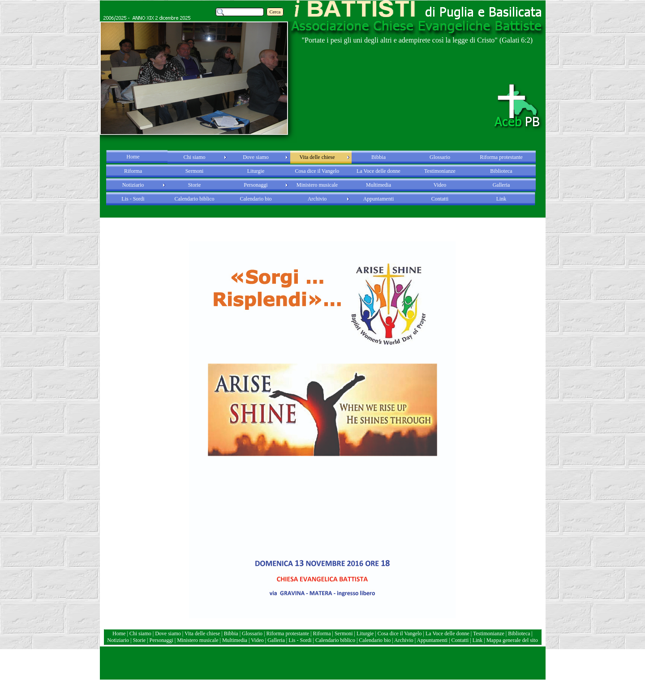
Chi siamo (140, 633)
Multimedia (234, 640)
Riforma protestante (287, 633)
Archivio (403, 640)
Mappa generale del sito (512, 640)
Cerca (275, 11)
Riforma (322, 633)
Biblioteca (519, 633)
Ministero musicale (197, 640)
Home (119, 633)
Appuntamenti (433, 640)
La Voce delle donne (447, 633)
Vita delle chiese (202, 633)
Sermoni (344, 633)
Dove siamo (168, 633)
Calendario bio (375, 640)
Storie (139, 640)
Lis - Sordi (299, 640)
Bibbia (232, 633)
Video (257, 640)
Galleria (276, 640)
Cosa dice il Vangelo (400, 633)
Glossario (252, 633)
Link (478, 640)
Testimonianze (488, 633)
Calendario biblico (335, 640)
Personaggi (161, 640)
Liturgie (365, 633)
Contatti (461, 640)
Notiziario (118, 640)
